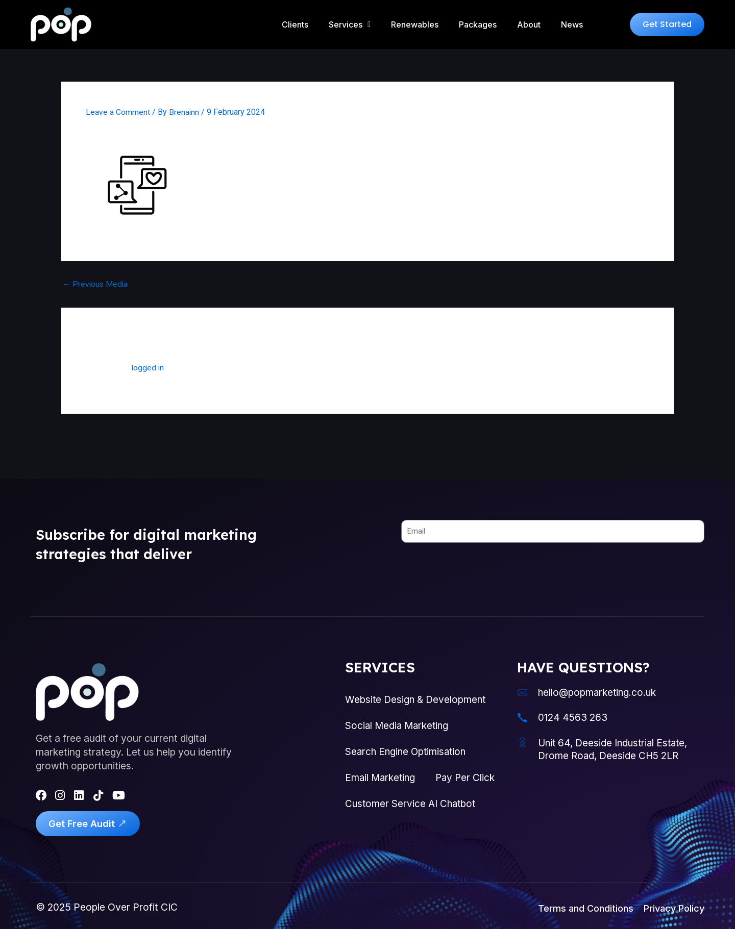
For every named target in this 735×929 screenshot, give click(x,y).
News (572, 24)
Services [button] (350, 24)
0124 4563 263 (575, 710)
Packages (478, 24)
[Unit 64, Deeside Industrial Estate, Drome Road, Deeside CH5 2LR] (523, 736)
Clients (295, 24)
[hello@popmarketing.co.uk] (523, 685)
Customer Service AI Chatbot (411, 827)
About (529, 24)
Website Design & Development (416, 692)
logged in (148, 367)
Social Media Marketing (398, 719)
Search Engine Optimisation (407, 746)
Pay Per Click (375, 800)
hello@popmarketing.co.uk (601, 685)
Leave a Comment (118, 112)
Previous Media (95, 284)
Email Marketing (381, 773)
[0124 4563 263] (523, 711)
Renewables (414, 24)
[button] (667, 24)
